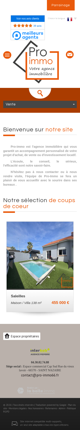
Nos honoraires (36, 408)
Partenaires (51, 408)
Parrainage (61, 5)
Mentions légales (17, 408)
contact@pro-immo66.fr (40, 375)
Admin (62, 408)
